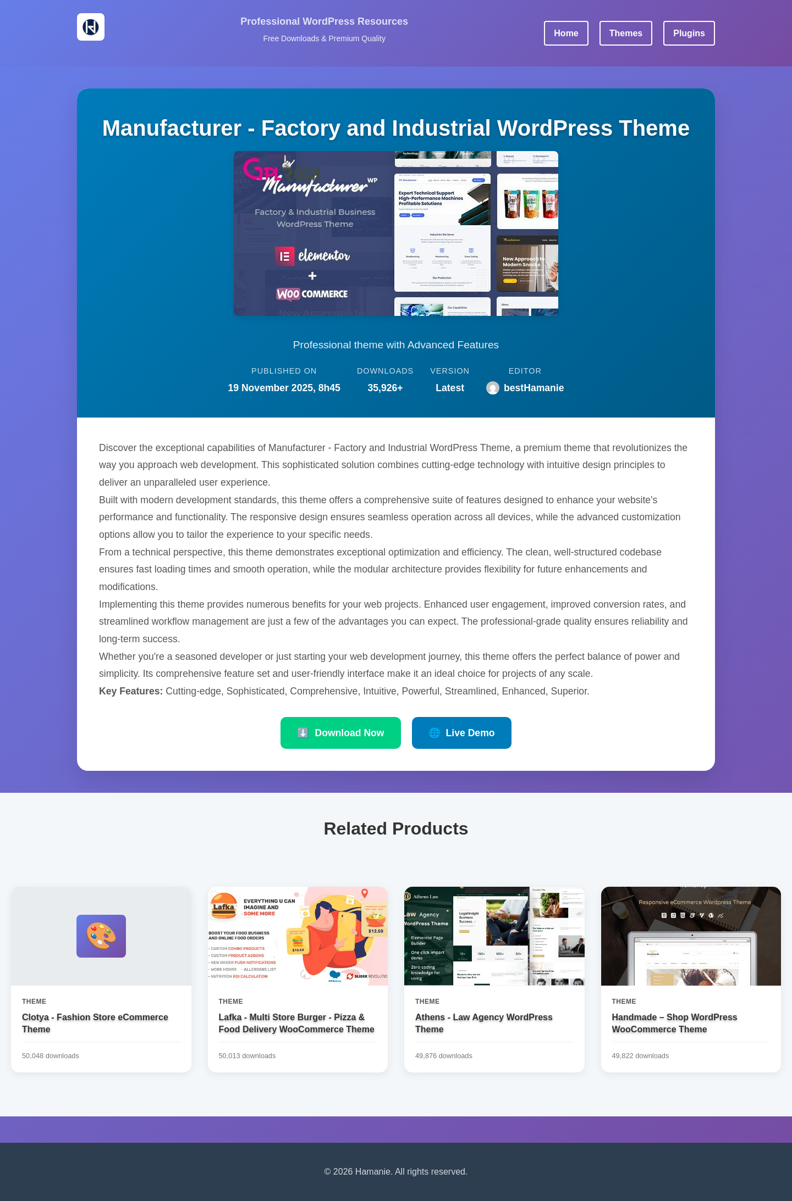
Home (566, 33)
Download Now (340, 733)
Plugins (689, 33)
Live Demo (461, 733)
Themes (625, 33)
